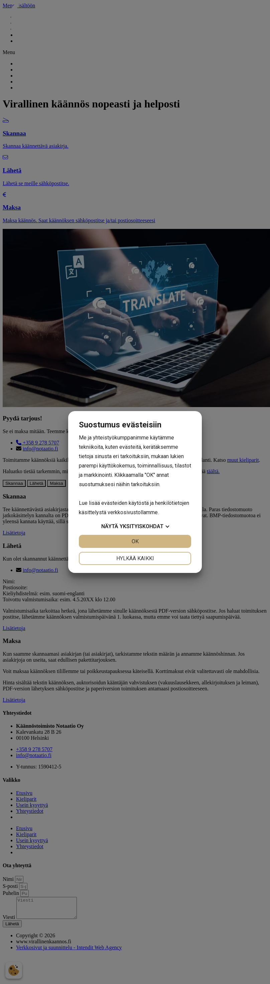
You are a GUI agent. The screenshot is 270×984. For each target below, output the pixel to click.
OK (135, 541)
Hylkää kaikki (135, 558)
